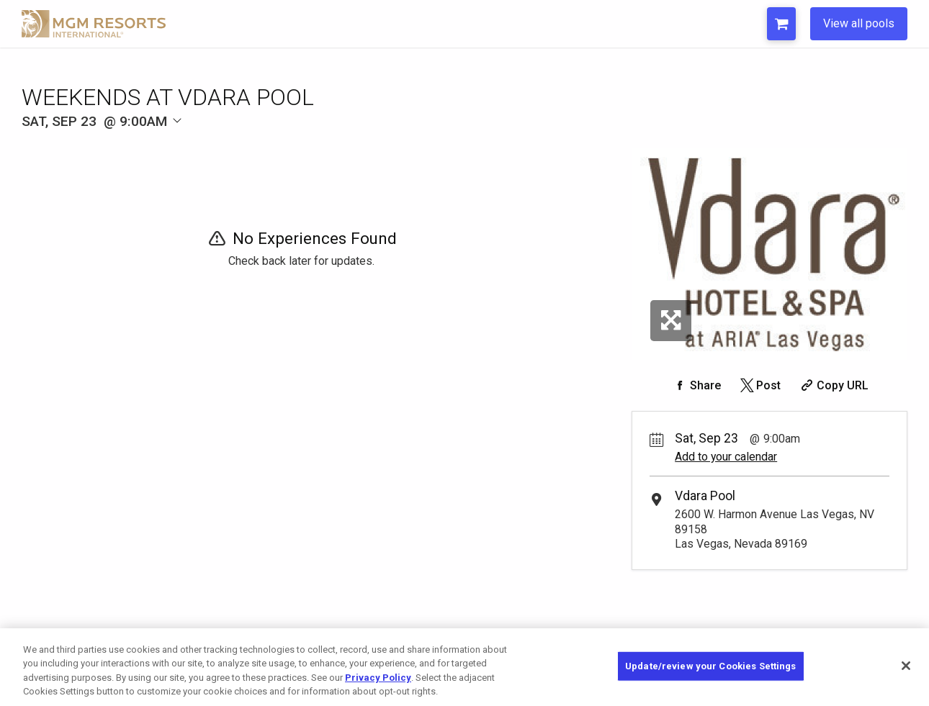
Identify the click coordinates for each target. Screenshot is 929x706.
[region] (464, 667)
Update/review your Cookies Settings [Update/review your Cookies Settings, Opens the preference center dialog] (710, 666)
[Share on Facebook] (695, 385)
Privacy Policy (378, 677)
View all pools (858, 23)
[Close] (906, 666)
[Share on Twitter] (759, 385)
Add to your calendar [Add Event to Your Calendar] (726, 456)
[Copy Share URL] (833, 385)
